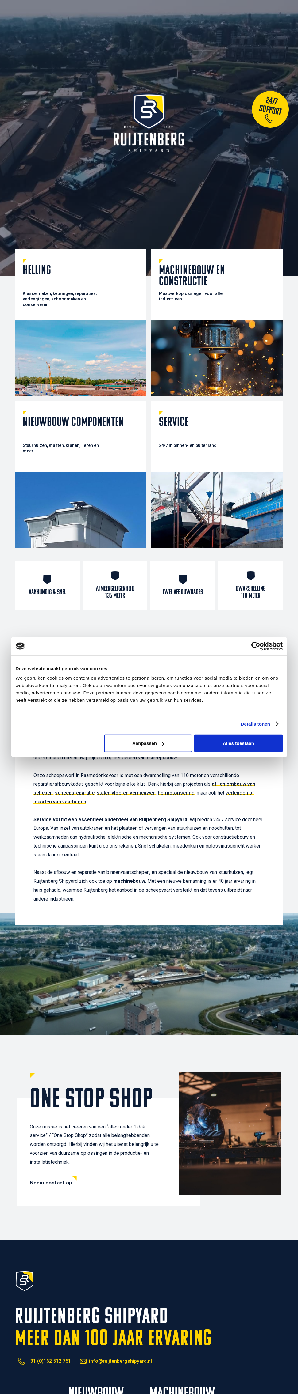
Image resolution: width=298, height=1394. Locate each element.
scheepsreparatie (75, 793)
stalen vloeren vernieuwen (126, 793)
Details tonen (255, 723)
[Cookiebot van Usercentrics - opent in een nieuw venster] (256, 646)
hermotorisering (176, 793)
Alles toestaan (238, 743)
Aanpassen (148, 743)
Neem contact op (51, 1183)
